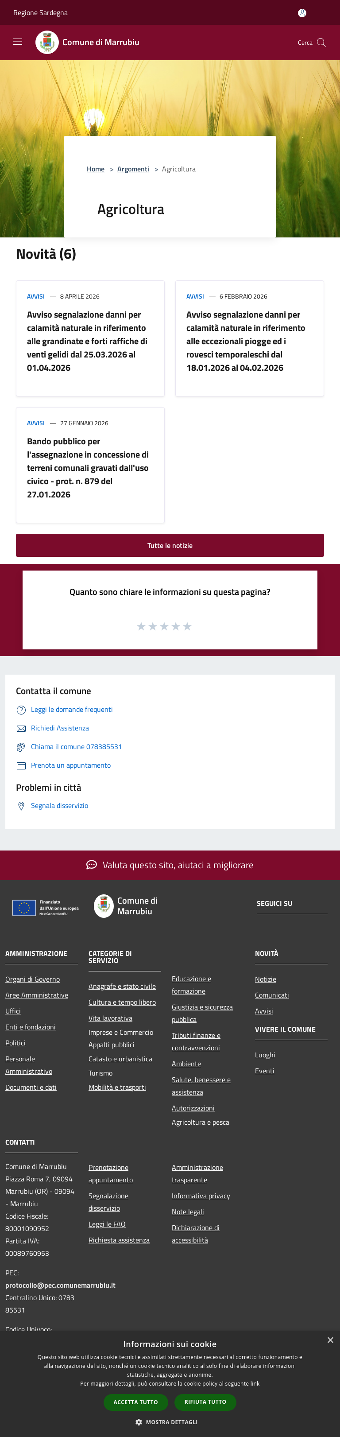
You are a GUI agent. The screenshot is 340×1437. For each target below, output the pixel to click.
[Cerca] (321, 42)
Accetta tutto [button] (136, 1402)
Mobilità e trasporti (117, 1087)
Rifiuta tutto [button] (206, 1402)
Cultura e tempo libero (122, 1002)
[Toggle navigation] (17, 41)
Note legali (188, 1211)
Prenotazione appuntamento (111, 1173)
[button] (170, 1422)
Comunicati (272, 995)
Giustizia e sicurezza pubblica (202, 1013)
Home (95, 168)
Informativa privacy (201, 1195)
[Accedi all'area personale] (302, 13)
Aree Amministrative (36, 995)
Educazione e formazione (191, 984)
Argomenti (133, 168)
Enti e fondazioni (30, 1026)
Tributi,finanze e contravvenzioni (196, 1041)
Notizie (265, 979)
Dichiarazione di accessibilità (196, 1233)
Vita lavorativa (110, 1018)
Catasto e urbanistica (120, 1058)
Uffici (13, 1011)
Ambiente (186, 1063)
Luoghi (265, 1054)
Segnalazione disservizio (108, 1201)
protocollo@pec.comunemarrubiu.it (60, 1285)
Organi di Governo (32, 979)
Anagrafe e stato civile (122, 986)
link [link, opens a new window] (255, 1383)
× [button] (330, 1340)
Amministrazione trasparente (197, 1173)
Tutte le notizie (170, 545)
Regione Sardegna (40, 12)
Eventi (264, 1070)
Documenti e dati (31, 1087)
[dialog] (170, 1384)
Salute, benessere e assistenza (201, 1085)
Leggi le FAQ (107, 1224)
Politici (15, 1042)
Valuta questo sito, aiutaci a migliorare (170, 865)
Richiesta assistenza (119, 1240)
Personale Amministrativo (28, 1064)
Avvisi (36, 296)
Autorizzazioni (193, 1108)
